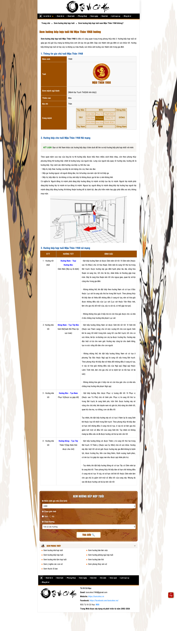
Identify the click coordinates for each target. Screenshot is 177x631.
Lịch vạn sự (115, 16)
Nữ (51, 516)
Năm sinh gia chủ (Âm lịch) (54, 501)
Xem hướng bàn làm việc (98, 550)
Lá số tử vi (48, 16)
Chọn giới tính (49, 511)
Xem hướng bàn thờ (96, 559)
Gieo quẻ (112, 578)
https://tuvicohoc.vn (96, 596)
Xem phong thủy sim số (97, 564)
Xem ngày (93, 16)
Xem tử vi (59, 16)
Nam (45, 516)
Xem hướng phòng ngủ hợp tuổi (100, 555)
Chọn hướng (48, 521)
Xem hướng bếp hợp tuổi (53, 555)
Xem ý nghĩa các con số (53, 564)
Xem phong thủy (54, 546)
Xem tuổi (70, 16)
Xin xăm (102, 578)
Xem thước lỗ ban (50, 569)
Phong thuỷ (82, 16)
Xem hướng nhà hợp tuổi (53, 550)
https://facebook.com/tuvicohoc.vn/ (104, 600)
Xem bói (104, 16)
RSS (97, 604)
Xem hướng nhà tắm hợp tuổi (54, 559)
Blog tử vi (126, 16)
